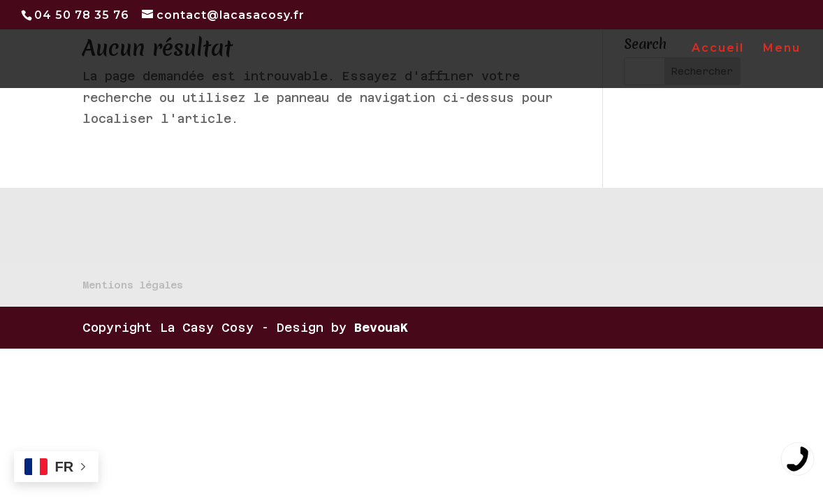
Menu (782, 48)
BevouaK (381, 328)
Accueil (718, 48)
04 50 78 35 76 (81, 15)
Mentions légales (132, 285)
